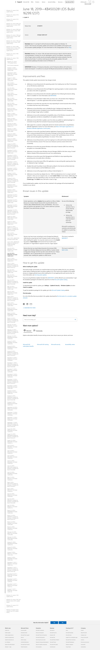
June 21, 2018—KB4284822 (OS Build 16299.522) (12, 462)
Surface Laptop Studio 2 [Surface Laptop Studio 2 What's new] (9, 635)
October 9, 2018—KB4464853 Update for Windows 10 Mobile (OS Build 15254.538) (12, 398)
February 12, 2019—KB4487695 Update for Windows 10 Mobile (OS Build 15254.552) (12, 331)
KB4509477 (65, 238)
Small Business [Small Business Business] (52, 646)
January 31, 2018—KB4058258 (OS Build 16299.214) (12, 544)
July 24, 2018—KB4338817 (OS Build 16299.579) (12, 447)
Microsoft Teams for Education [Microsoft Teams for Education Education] (41, 635)
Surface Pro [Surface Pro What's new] (7, 630)
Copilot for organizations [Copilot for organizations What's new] (9, 637)
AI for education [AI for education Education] (39, 646)
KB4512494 (65, 250)
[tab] (28, 331)
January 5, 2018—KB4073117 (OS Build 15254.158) (12, 554)
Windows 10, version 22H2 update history (12, 11)
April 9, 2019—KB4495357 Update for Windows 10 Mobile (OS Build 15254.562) (12, 298)
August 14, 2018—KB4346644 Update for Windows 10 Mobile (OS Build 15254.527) (12, 436)
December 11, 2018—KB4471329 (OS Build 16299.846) (12, 370)
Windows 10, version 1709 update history (12, 58)
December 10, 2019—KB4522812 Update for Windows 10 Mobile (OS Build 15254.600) (12, 157)
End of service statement (12, 65)
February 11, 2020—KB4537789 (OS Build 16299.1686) (12, 130)
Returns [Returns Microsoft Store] (22, 637)
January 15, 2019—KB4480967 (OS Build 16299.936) (12, 342)
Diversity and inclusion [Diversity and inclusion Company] (85, 642)
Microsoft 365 (26, 2)
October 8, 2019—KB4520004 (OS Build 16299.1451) (12, 186)
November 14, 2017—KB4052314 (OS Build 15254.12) (12, 585)
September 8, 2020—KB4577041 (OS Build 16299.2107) (12, 74)
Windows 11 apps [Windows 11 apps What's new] (8, 646)
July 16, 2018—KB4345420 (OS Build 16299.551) (12, 452)
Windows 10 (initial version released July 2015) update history (12, 611)
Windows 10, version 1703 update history (12, 596)
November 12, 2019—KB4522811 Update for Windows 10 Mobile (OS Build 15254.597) (12, 163)
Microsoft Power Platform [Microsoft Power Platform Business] (54, 639)
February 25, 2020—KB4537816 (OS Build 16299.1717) (12, 125)
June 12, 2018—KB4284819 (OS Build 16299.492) (12, 474)
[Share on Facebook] (24, 303)
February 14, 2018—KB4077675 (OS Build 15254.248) (12, 533)
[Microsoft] (10, 2)
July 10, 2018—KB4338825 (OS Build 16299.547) (12, 457)
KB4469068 (53, 95)
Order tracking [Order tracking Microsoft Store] (23, 639)
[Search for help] (89, 2)
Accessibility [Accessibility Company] (83, 644)
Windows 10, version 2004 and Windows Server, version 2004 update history (13, 31)
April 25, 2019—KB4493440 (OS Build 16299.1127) (12, 293)
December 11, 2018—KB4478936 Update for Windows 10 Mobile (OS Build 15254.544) (12, 364)
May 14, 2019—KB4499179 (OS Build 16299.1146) (12, 288)
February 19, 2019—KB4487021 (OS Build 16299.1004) (12, 326)
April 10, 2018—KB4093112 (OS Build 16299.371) (12, 507)
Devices (43, 2)
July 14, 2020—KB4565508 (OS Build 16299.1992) (12, 84)
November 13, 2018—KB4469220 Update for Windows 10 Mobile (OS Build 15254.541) (12, 381)
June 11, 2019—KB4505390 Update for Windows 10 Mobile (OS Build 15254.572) (12, 265)
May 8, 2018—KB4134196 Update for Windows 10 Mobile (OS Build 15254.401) (12, 484)
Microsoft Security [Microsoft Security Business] (53, 632)
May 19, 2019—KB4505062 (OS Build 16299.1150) (12, 276)
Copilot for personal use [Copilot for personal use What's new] (9, 639)
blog (70, 47)
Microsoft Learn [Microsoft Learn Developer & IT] (68, 635)
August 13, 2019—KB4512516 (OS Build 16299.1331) (12, 223)
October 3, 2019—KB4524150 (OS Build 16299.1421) (12, 191)
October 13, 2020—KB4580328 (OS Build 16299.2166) (12, 69)
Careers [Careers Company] (82, 630)
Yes (54, 622)
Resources (60, 2)
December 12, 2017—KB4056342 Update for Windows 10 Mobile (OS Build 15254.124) (12, 569)
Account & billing (51, 2)
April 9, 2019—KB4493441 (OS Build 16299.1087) (12, 304)
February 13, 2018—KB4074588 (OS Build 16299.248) (12, 538)
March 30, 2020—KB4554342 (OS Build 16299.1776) (12, 110)
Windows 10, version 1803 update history (12, 54)
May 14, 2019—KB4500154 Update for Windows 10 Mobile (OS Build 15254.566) (12, 282)
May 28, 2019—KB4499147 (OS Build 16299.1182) (12, 271)
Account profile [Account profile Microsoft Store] (23, 630)
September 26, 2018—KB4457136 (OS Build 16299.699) (12, 409)
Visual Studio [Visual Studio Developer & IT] (68, 646)
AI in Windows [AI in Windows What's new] (7, 642)
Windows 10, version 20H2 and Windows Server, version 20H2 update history (13, 25)
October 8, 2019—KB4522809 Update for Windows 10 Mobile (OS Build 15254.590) (12, 180)
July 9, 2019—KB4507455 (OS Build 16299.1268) (13, 238)
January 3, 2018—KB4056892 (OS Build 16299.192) (12, 559)
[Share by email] (30, 303)
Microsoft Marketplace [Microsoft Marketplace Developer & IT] (70, 642)
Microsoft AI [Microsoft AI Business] (52, 630)
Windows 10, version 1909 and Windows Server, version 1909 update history (13, 36)
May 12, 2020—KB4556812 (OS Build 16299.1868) (12, 100)
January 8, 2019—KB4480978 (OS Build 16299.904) (12, 348)
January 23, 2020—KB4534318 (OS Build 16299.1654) (12, 135)
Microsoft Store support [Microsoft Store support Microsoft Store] (25, 635)
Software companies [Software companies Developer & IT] (69, 644)
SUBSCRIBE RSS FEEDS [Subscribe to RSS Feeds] (30, 307)
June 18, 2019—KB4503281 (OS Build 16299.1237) (12, 255)
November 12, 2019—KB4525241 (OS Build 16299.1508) (12, 170)
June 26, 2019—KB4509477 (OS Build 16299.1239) (12, 250)
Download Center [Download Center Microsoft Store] (24, 632)
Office (32, 2)
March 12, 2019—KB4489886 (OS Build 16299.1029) (12, 315)
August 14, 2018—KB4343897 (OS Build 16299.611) (12, 442)
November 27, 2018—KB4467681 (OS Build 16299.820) (12, 376)
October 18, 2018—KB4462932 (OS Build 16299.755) (12, 392)
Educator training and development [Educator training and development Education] (42, 642)
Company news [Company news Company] (83, 635)
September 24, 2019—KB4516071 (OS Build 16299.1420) (12, 196)
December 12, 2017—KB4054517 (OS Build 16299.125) (12, 564)
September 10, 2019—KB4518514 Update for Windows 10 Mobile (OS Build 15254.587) (12, 212)
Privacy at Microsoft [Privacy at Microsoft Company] (84, 637)
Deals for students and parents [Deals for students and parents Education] (41, 644)
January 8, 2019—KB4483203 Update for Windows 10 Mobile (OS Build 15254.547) (12, 353)
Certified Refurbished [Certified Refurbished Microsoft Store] (25, 642)
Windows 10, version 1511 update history (12, 606)
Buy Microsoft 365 (69, 2)
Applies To (26, 17)
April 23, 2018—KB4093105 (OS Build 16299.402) (12, 495)
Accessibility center (70, 344)
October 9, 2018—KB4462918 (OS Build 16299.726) (12, 404)
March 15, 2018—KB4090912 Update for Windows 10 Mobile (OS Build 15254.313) (12, 517)
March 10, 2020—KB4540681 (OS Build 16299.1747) (12, 120)
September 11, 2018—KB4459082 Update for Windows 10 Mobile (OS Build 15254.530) (12, 424)
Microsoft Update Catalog (60, 279)
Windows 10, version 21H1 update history (12, 20)
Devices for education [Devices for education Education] (40, 632)
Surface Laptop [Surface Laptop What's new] (7, 632)
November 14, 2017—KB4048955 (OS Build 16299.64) (12, 580)
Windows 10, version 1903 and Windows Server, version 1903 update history (13, 42)
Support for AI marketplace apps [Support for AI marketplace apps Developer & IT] (71, 637)
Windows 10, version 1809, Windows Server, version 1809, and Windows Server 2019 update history (13, 48)
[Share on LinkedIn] (26, 303)
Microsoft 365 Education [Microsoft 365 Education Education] (40, 637)
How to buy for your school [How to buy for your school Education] (40, 639)
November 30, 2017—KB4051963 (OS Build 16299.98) (12, 575)
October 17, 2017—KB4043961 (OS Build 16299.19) (12, 590)
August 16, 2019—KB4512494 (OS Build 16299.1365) (12, 218)
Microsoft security (55, 344)
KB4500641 (51, 278)
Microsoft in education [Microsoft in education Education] (40, 630)
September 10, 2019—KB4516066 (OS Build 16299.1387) (12, 206)
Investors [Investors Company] (82, 639)
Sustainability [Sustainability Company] (83, 646)
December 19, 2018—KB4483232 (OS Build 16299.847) (12, 359)
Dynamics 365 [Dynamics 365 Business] (52, 635)
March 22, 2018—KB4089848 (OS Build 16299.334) (12, 512)
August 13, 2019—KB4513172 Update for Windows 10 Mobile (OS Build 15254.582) (12, 228)
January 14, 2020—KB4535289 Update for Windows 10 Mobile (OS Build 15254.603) (12, 146)
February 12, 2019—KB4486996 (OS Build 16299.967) (12, 337)
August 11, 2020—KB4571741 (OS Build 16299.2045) (12, 79)
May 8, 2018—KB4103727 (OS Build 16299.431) (12, 490)
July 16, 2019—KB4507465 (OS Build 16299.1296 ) (12, 234)
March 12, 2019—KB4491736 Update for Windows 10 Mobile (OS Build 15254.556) (12, 320)
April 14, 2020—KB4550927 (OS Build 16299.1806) (12, 105)
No (62, 622)
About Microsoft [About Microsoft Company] (84, 632)
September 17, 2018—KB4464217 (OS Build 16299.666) (12, 414)
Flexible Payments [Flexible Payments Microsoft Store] (24, 646)
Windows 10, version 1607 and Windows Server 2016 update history (13, 601)
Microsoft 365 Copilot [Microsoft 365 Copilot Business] (54, 644)
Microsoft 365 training (43, 344)
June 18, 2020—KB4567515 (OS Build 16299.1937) (12, 89)
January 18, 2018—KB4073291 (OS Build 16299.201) (12, 549)
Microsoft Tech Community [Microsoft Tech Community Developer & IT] (70, 639)
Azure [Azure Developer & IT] (67, 630)
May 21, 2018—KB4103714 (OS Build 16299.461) (12, 479)
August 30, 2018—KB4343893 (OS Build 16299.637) (12, 430)
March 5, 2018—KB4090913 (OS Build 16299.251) (12, 528)
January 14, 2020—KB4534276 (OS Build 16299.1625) (12, 140)
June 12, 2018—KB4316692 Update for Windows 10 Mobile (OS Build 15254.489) (12, 467)
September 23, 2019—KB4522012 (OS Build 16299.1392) (12, 201)
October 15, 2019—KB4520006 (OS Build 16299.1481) (12, 175)
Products (37, 2)
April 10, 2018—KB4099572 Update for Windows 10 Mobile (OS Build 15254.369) (12, 501)
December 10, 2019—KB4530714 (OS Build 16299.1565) (12, 152)
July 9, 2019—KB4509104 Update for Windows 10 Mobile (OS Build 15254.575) (13, 244)
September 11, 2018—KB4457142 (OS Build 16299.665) (12, 419)
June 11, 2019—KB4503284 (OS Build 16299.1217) (12, 260)
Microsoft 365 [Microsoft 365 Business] (52, 637)
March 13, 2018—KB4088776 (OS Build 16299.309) (12, 523)
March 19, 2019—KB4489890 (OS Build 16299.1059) (12, 309)
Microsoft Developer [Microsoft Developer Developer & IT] (69, 632)
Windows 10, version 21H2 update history (12, 15)
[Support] (19, 2)
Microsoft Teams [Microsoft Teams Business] (53, 642)
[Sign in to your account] (93, 2)
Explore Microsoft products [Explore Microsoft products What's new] (10, 644)
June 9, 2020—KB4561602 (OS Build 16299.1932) (12, 95)
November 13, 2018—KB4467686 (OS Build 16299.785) (12, 387)
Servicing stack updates (41, 275)
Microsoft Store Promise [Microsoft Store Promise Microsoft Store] (25, 644)
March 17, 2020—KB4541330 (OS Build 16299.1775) (12, 115)
